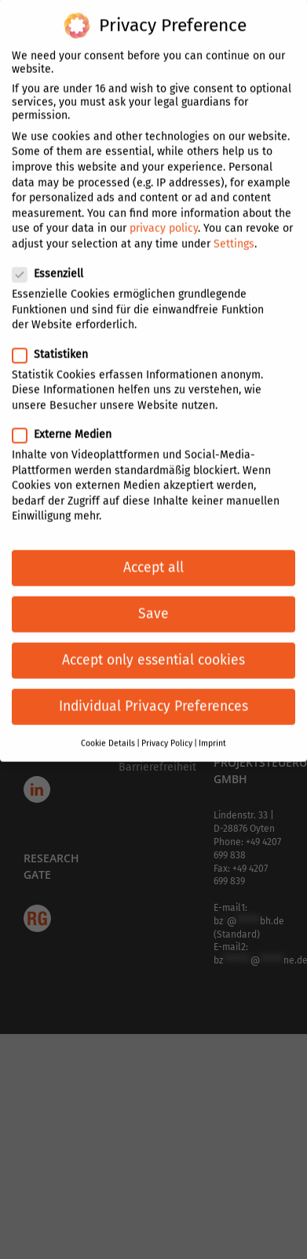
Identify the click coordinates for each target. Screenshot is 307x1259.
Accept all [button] (153, 550)
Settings (234, 227)
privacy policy (164, 212)
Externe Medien (68, 417)
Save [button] (153, 597)
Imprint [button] (212, 726)
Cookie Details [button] (108, 726)
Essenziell (54, 257)
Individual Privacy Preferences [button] (153, 690)
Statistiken (56, 337)
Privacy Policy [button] (166, 726)
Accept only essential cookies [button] (153, 644)
